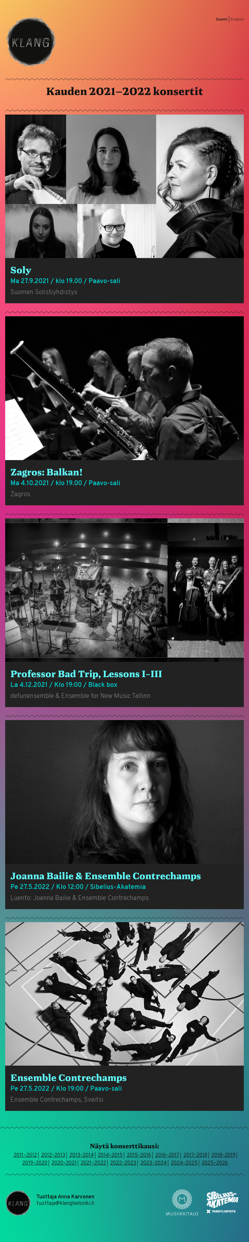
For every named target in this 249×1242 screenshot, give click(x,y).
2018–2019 (223, 1155)
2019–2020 (34, 1163)
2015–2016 (139, 1155)
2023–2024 (153, 1163)
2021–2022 (93, 1163)
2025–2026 (215, 1163)
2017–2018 (195, 1155)
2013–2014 (81, 1155)
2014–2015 (110, 1155)
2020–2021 (64, 1163)
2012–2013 (53, 1155)
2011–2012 (25, 1155)
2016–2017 (167, 1155)
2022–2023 (123, 1163)
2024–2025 (184, 1163)
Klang (31, 42)
